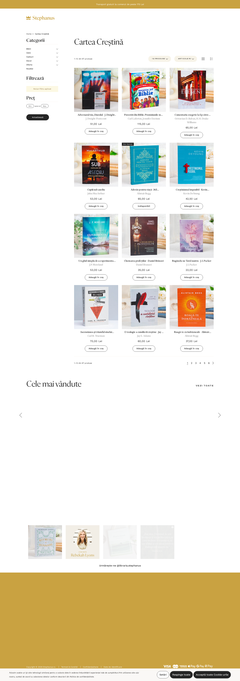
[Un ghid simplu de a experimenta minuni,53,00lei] (96, 236)
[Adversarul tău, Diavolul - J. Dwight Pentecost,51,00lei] (96, 90)
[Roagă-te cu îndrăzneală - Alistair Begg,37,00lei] (192, 307)
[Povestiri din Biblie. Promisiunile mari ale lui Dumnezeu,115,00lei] (144, 90)
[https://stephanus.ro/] (43, 18)
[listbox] (185, 59)
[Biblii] (77, 18)
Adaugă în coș (96, 131)
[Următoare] (213, 363)
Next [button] (219, 415)
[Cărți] (91, 18)
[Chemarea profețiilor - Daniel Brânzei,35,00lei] (144, 236)
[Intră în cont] (191, 18)
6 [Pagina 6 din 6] (209, 363)
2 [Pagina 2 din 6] (191, 363)
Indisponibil (144, 206)
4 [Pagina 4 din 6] (200, 363)
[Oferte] (137, 18)
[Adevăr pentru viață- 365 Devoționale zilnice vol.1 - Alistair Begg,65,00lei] (144, 165)
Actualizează (37, 117)
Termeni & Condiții (68, 667)
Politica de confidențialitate (82, 677)
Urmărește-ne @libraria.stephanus (120, 565)
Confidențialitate (89, 667)
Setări (163, 674)
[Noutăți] (153, 18)
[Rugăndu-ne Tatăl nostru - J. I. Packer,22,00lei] (192, 236)
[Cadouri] (106, 18)
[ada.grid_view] (203, 59)
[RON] (181, 18)
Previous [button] (21, 415)
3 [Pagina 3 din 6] (196, 363)
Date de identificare (111, 667)
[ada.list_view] (211, 59)
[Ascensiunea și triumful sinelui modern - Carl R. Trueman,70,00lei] (96, 307)
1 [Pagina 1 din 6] (187, 363)
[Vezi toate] (205, 386)
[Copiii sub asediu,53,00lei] (96, 165)
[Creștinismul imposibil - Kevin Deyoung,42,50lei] (192, 165)
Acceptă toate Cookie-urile (212, 674)
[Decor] (122, 18)
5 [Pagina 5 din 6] (204, 363)
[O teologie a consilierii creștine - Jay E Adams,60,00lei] (144, 307)
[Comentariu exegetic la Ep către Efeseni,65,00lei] (192, 90)
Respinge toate (181, 674)
